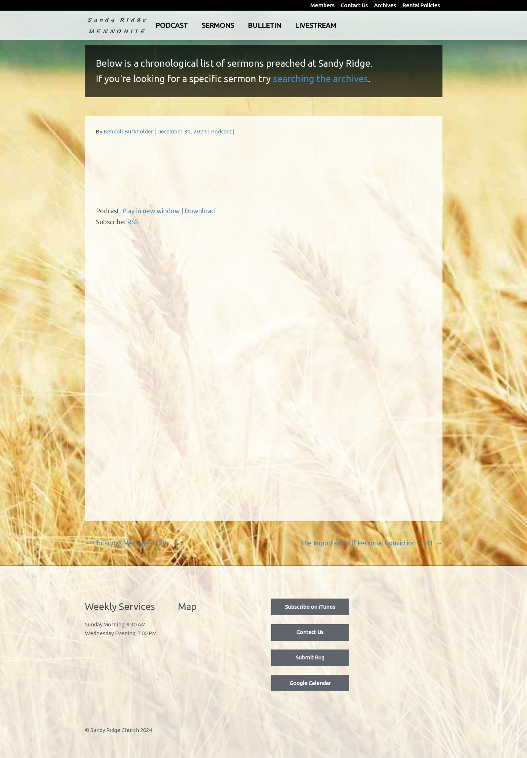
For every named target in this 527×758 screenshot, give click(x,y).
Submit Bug (310, 657)
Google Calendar (310, 683)
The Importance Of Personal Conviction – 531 (371, 543)
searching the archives (320, 78)
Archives (385, 5)
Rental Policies (421, 5)
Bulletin (294, 25)
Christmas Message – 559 (125, 543)
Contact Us (354, 5)
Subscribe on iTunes (310, 607)
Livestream (346, 25)
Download (199, 210)
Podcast (202, 25)
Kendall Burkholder (128, 131)
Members (322, 5)
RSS (133, 221)
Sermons (248, 25)
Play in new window (151, 210)
